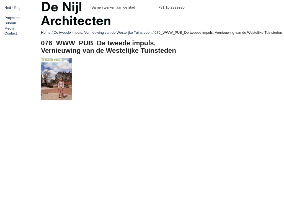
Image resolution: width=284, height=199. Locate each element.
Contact (10, 33)
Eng (17, 8)
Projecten (12, 18)
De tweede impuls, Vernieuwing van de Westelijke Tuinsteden (103, 32)
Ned (7, 8)
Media (9, 28)
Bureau (10, 23)
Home (46, 32)
